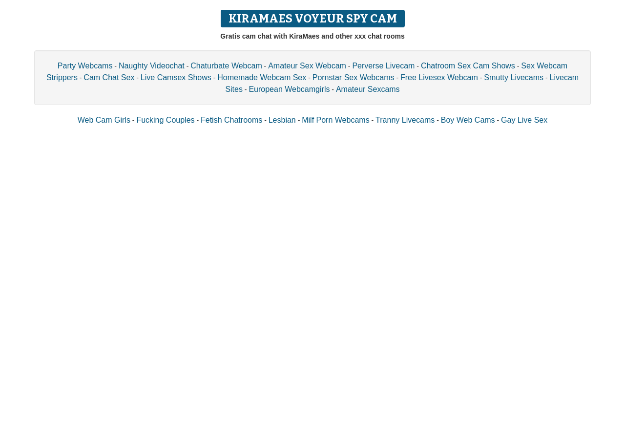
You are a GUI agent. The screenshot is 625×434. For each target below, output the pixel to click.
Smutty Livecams (513, 77)
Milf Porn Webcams (335, 120)
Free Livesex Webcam (439, 77)
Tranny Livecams (405, 120)
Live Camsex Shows (176, 77)
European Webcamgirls (289, 89)
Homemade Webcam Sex (261, 77)
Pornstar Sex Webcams (353, 77)
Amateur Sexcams (368, 89)
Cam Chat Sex (108, 77)
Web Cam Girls (104, 120)
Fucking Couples (165, 120)
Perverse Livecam (383, 66)
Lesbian (282, 120)
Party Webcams (85, 66)
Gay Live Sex (524, 120)
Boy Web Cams (468, 120)
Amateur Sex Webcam (307, 66)
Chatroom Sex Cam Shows (468, 66)
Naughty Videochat (152, 66)
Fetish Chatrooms (231, 120)
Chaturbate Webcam (226, 66)
